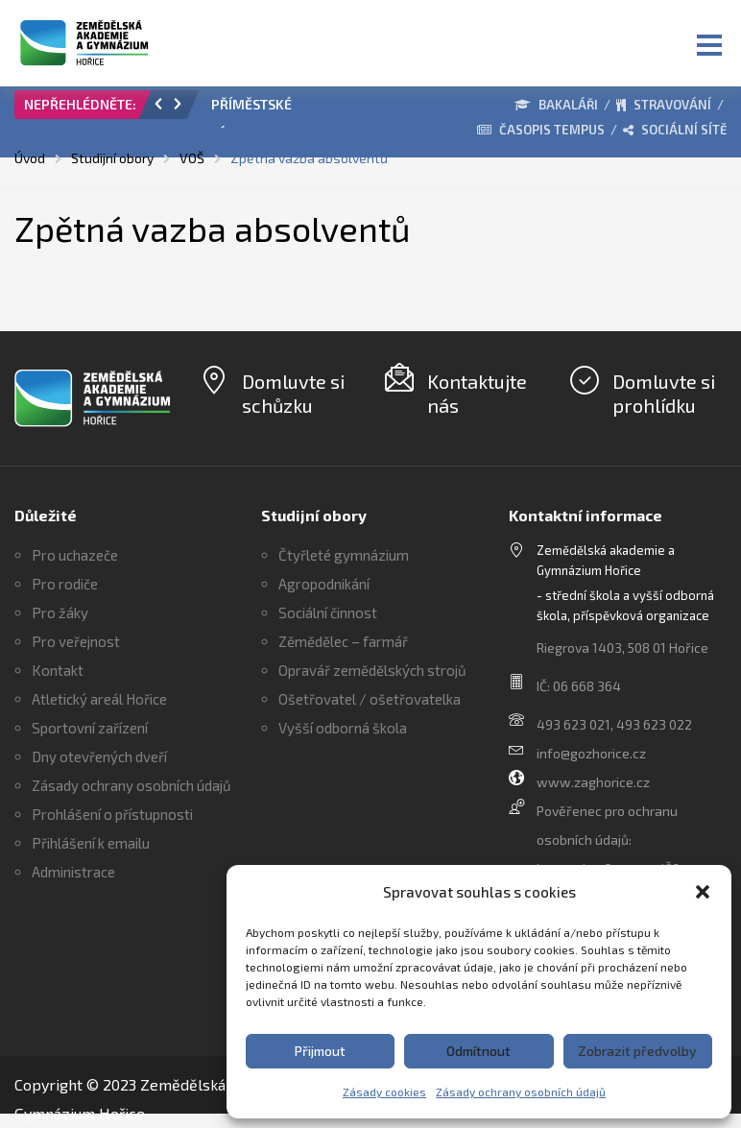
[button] (702, 891)
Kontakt (58, 670)
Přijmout (320, 1051)
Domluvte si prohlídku (663, 393)
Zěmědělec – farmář (343, 641)
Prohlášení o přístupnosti (112, 814)
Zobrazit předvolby (637, 1051)
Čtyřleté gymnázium (343, 555)
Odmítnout (478, 1051)
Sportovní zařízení (90, 727)
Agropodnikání (324, 583)
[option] (276, 109)
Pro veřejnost (76, 641)
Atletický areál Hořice (99, 699)
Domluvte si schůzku (293, 393)
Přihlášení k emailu (91, 843)
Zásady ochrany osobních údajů (521, 1091)
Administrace (73, 871)
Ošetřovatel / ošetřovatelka (369, 699)
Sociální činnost (327, 612)
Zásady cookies (384, 1091)
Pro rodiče (65, 583)
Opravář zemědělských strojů (372, 670)
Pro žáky (60, 612)
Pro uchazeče (75, 555)
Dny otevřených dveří (99, 756)
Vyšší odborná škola (342, 727)
